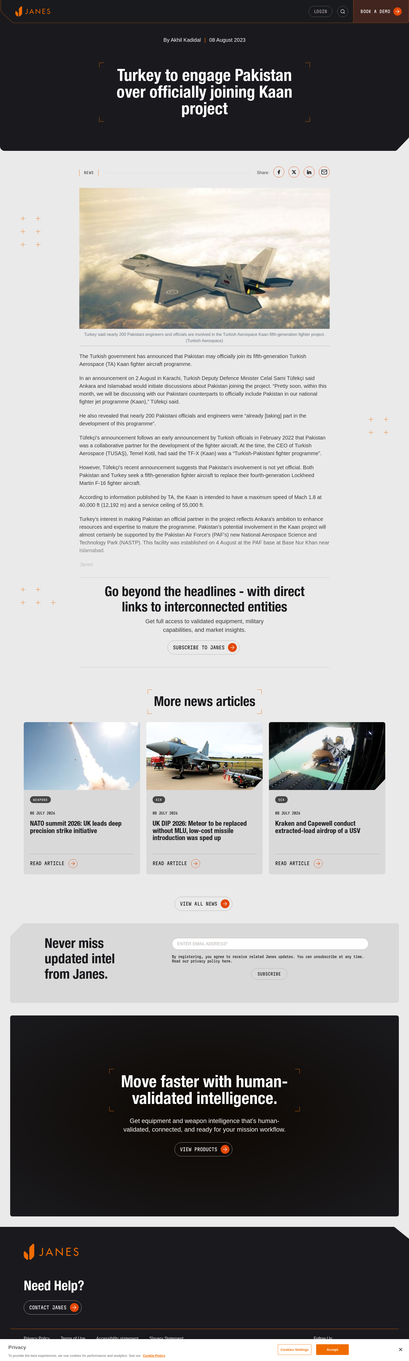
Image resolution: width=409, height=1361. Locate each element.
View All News (198, 904)
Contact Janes (48, 1307)
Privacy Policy (37, 1338)
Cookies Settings (295, 1349)
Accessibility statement (117, 1338)
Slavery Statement (166, 1338)
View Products (198, 1149)
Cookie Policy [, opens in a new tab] (154, 1356)
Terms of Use (73, 1338)
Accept (332, 1349)
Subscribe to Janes (199, 647)
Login (320, 11)
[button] (342, 11)
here (226, 961)
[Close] (400, 1349)
